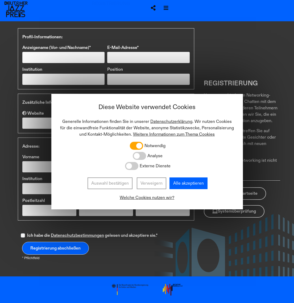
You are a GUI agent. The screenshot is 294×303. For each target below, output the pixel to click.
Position (115, 69)
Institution (32, 69)
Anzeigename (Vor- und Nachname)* (56, 47)
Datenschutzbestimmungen (77, 235)
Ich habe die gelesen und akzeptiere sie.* (92, 235)
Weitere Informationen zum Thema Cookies (174, 134)
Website (33, 113)
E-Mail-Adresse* (123, 47)
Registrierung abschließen (55, 248)
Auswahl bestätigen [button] (110, 183)
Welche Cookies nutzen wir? (147, 197)
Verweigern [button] (151, 183)
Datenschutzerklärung (171, 121)
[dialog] (147, 151)
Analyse (155, 156)
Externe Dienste (155, 166)
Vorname (30, 157)
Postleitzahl (33, 200)
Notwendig (154, 146)
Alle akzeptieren (188, 183)
